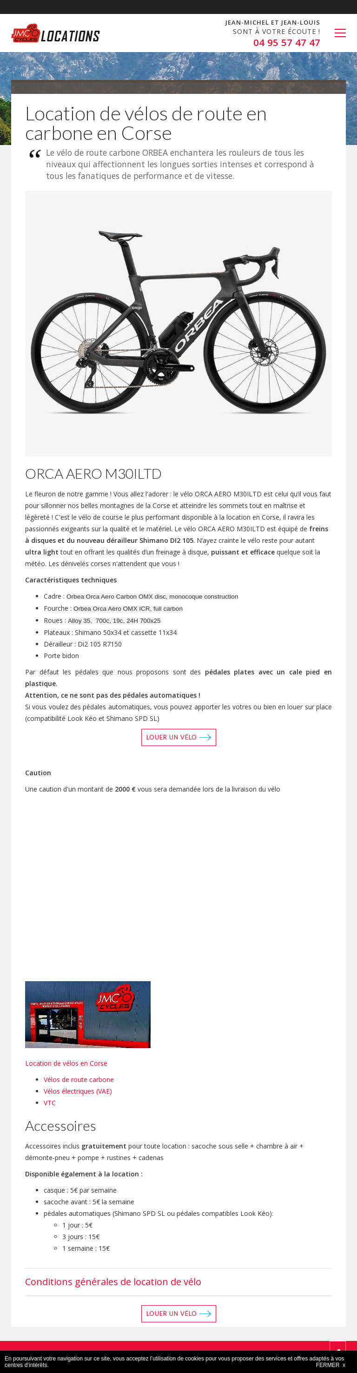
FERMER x (330, 1365)
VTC (50, 1102)
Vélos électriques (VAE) (78, 1091)
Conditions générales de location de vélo (113, 1281)
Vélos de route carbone (79, 1079)
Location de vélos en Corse (66, 1063)
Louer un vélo (171, 737)
